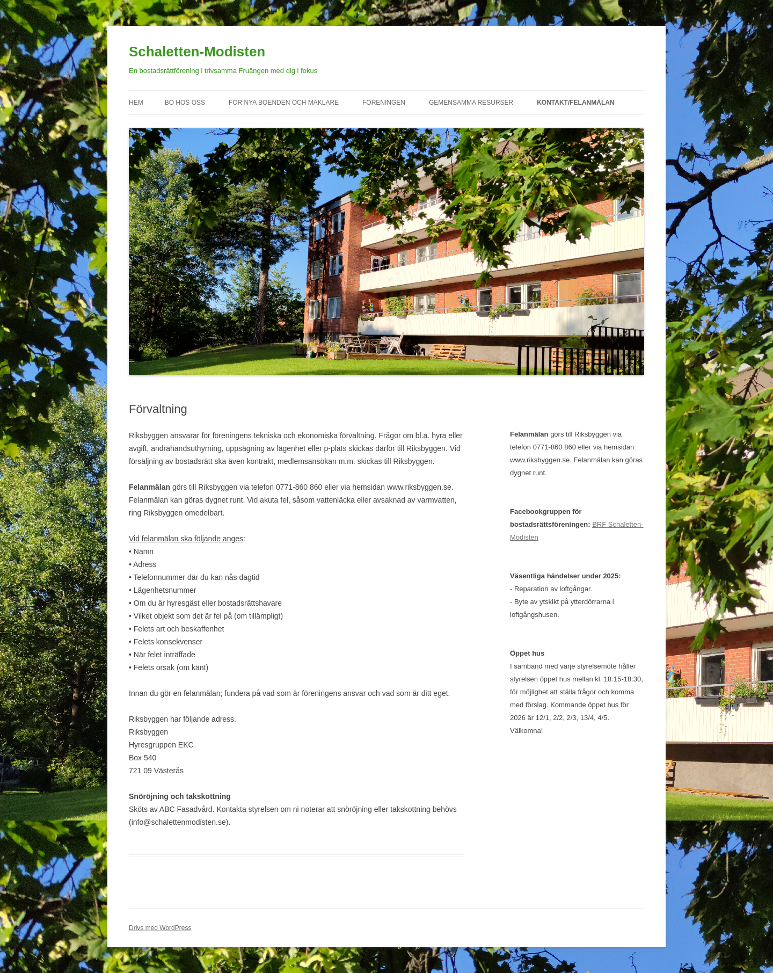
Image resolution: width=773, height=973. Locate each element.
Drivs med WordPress (160, 928)
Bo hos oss (185, 102)
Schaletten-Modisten (197, 51)
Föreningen (383, 102)
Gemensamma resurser (471, 102)
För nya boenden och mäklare (284, 102)
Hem (136, 102)
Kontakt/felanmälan (575, 102)
